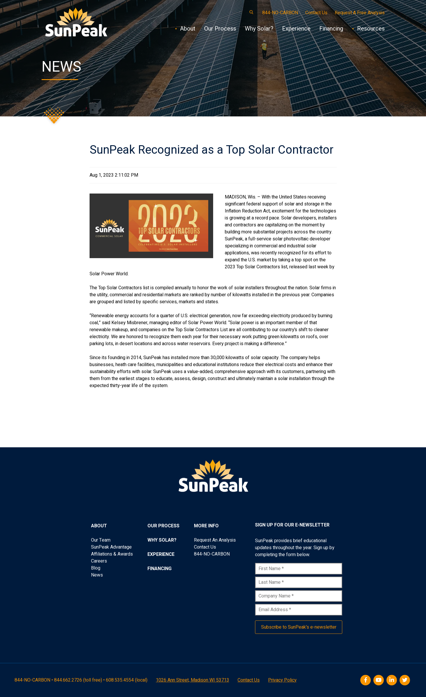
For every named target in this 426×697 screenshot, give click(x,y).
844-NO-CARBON (280, 12)
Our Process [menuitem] (163, 525)
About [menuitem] (99, 525)
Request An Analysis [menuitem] (215, 540)
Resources (371, 28)
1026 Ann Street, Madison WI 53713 (192, 680)
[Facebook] (366, 680)
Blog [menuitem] (95, 568)
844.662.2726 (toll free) (78, 680)
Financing (331, 28)
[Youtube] (379, 680)
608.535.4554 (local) (126, 680)
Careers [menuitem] (99, 561)
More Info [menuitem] (206, 525)
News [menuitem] (97, 575)
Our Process (220, 28)
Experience (296, 28)
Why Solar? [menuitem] (162, 540)
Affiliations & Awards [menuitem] (112, 554)
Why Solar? (259, 28)
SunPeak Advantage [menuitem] (111, 547)
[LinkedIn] (392, 680)
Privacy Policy (282, 680)
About (187, 28)
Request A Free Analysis (360, 12)
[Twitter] (405, 680)
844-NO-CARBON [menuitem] (212, 554)
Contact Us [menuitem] (205, 547)
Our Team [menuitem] (100, 540)
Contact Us (316, 12)
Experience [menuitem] (160, 554)
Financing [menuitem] (159, 568)
